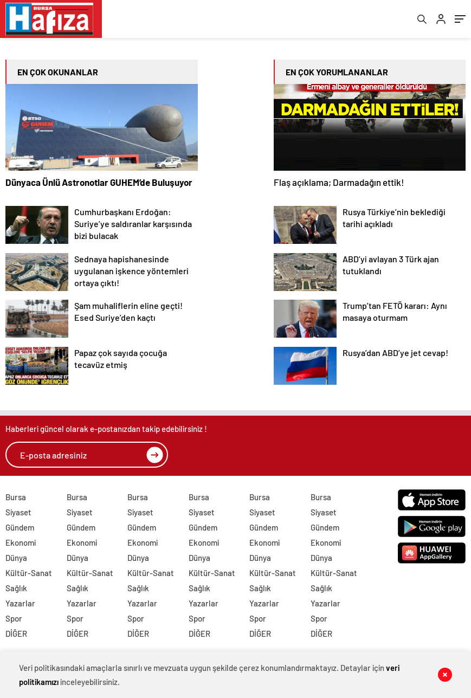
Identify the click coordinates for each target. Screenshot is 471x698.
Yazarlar (20, 603)
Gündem (19, 527)
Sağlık (16, 588)
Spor (13, 618)
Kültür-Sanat (28, 573)
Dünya (16, 558)
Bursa (15, 497)
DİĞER (16, 633)
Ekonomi (20, 542)
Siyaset (18, 512)
